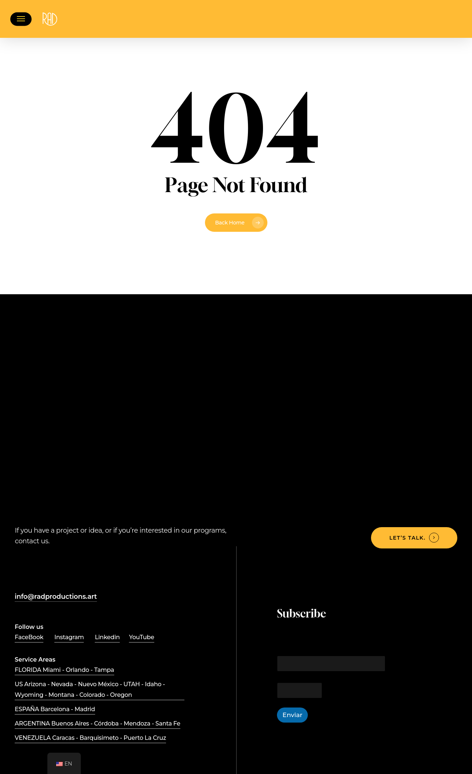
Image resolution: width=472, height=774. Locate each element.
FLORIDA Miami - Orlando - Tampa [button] (64, 669)
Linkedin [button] (107, 637)
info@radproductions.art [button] (56, 597)
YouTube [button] (141, 637)
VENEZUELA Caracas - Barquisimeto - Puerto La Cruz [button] (90, 737)
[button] (21, 19)
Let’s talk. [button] (407, 537)
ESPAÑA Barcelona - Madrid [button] (55, 709)
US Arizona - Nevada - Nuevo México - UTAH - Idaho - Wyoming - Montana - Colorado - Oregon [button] (90, 689)
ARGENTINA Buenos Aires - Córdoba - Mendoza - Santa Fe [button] (97, 723)
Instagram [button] (69, 637)
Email (284, 646)
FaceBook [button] (29, 637)
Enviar (292, 715)
